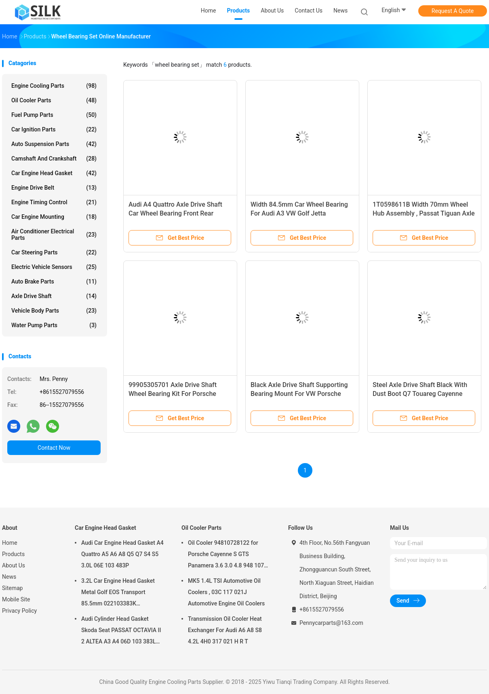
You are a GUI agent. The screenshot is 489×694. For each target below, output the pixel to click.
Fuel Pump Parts (54, 115)
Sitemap (12, 588)
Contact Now (54, 447)
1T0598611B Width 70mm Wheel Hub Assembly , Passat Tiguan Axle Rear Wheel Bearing (424, 213)
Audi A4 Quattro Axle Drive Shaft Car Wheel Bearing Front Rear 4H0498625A (175, 213)
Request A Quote (453, 11)
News (9, 576)
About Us (13, 565)
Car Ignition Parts (54, 129)
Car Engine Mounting (54, 217)
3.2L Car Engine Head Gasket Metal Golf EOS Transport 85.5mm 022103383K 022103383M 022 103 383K (118, 593)
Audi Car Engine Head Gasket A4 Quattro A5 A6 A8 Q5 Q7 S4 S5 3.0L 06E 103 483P (122, 554)
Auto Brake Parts (54, 281)
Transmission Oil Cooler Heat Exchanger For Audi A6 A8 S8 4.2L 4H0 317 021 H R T (225, 630)
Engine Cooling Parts (54, 86)
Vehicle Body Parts (54, 311)
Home (9, 543)
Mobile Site (16, 599)
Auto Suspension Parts (54, 144)
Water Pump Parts (54, 325)
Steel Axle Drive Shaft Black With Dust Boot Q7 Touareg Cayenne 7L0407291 (420, 393)
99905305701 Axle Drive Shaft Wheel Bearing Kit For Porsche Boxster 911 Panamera (173, 393)
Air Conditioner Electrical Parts (54, 234)
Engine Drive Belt (54, 188)
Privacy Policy (19, 610)
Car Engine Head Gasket (54, 173)
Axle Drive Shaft (54, 296)
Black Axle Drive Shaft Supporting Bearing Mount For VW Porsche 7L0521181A (299, 393)
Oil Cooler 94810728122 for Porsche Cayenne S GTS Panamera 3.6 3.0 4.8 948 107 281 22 (226, 555)
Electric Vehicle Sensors (54, 267)
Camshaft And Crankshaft (54, 158)
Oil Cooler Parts (54, 100)
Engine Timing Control (54, 202)
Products (13, 554)
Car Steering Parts (54, 252)
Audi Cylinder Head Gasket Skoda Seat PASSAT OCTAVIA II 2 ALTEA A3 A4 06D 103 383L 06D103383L (121, 631)
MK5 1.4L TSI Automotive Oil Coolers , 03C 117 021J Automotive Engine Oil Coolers (226, 592)
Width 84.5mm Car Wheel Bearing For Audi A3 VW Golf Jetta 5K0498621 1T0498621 (299, 213)
